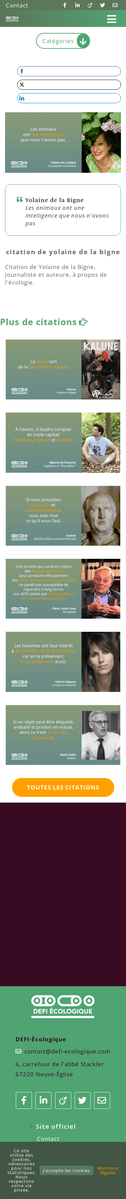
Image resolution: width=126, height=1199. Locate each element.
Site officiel (56, 1126)
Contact (17, 5)
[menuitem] (63, 1126)
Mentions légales (108, 1170)
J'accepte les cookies (66, 1170)
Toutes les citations (63, 787)
